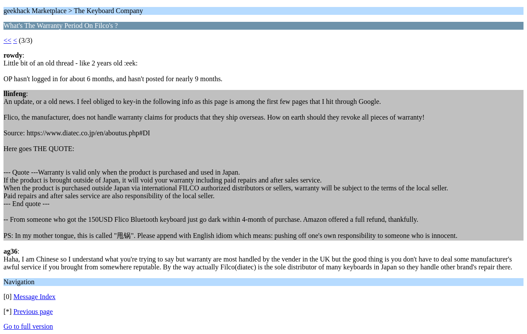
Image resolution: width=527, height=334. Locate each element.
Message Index (34, 296)
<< (7, 40)
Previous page (33, 311)
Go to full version (28, 326)
